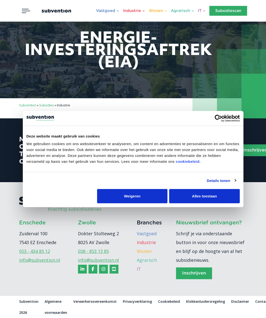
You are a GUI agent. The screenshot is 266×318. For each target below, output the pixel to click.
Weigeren (132, 196)
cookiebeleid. (188, 161)
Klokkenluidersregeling (205, 301)
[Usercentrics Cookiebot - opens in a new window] (218, 118)
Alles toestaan (204, 196)
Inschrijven (194, 273)
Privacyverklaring (137, 301)
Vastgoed (105, 11)
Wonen (156, 11)
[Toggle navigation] (26, 11)
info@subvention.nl (39, 260)
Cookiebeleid (169, 301)
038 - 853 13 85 (93, 251)
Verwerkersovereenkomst (95, 301)
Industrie (132, 11)
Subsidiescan (228, 11)
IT (200, 11)
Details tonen (218, 180)
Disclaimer (240, 301)
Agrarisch (180, 11)
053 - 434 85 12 (34, 251)
